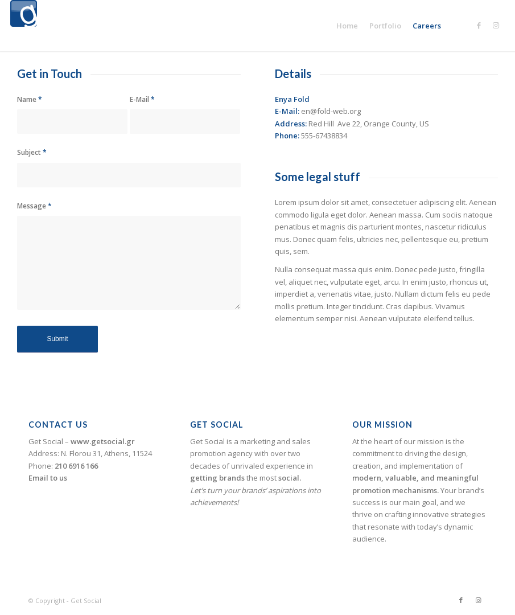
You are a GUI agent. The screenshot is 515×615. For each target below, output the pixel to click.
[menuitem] (347, 25)
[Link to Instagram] (496, 25)
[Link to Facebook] (479, 25)
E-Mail (142, 99)
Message (34, 206)
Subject (32, 152)
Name (29, 99)
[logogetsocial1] (23, 25)
